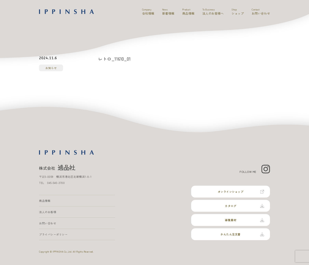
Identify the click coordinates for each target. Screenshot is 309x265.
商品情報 (44, 201)
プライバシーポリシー (53, 234)
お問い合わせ (47, 223)
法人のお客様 (47, 212)
